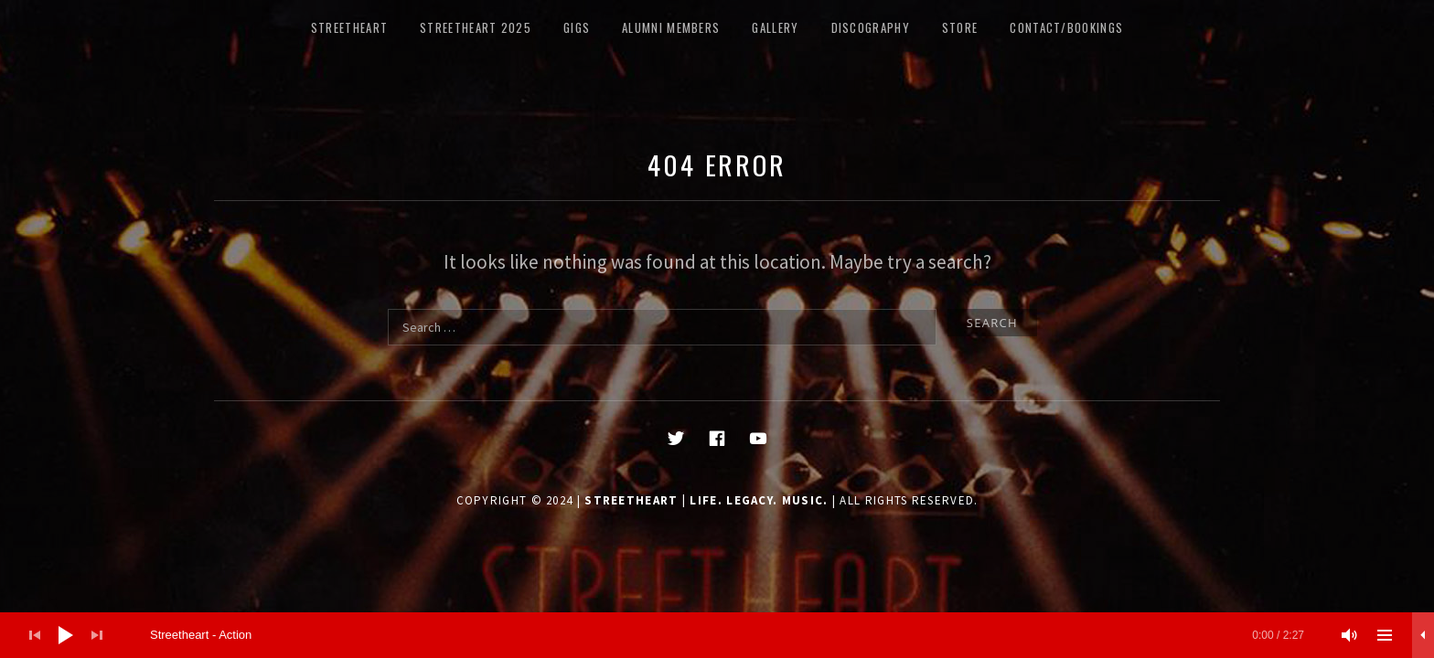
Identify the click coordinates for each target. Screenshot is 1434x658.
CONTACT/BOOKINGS (1066, 27)
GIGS (576, 27)
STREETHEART (349, 27)
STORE (960, 27)
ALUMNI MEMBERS (671, 27)
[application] (717, 635)
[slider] (727, 635)
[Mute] (1349, 635)
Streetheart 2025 (475, 27)
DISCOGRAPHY (870, 27)
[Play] (65, 635)
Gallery (775, 27)
